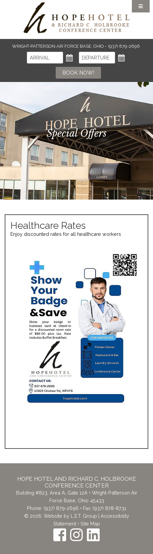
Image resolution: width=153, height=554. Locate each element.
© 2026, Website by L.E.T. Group (60, 516)
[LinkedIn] (93, 534)
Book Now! (78, 73)
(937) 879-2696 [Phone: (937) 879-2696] (124, 46)
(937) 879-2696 (61, 508)
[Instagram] (76, 534)
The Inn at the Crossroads (76, 17)
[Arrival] (45, 57)
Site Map (90, 523)
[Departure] (97, 57)
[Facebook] (59, 534)
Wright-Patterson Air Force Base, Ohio (58, 46)
